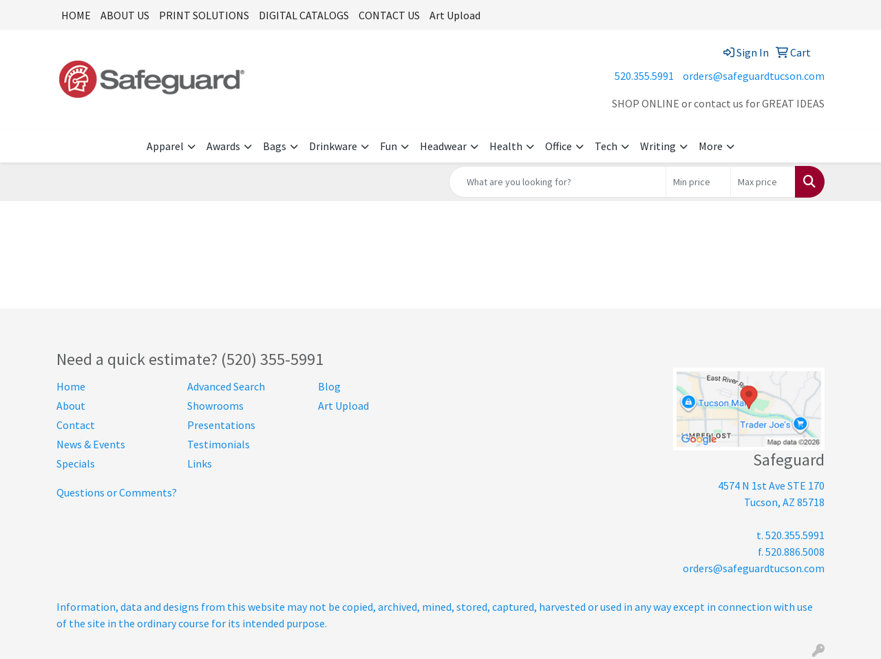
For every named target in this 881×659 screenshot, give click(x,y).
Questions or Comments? (116, 492)
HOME (76, 15)
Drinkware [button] (333, 146)
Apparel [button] (165, 146)
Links (199, 463)
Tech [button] (606, 146)
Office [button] (558, 146)
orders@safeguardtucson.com (754, 76)
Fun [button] (388, 146)
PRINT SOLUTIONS (204, 15)
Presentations (221, 425)
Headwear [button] (443, 146)
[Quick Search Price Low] (698, 182)
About (70, 405)
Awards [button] (223, 146)
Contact (75, 425)
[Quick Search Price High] (763, 182)
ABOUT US (124, 15)
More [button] (711, 146)
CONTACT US (389, 15)
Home (70, 386)
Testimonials (218, 444)
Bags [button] (274, 146)
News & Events (90, 444)
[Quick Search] (557, 182)
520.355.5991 (644, 76)
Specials (75, 463)
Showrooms (215, 405)
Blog (329, 386)
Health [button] (505, 146)
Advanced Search (226, 386)
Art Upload (454, 15)
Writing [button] (658, 146)
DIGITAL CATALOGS (304, 15)
